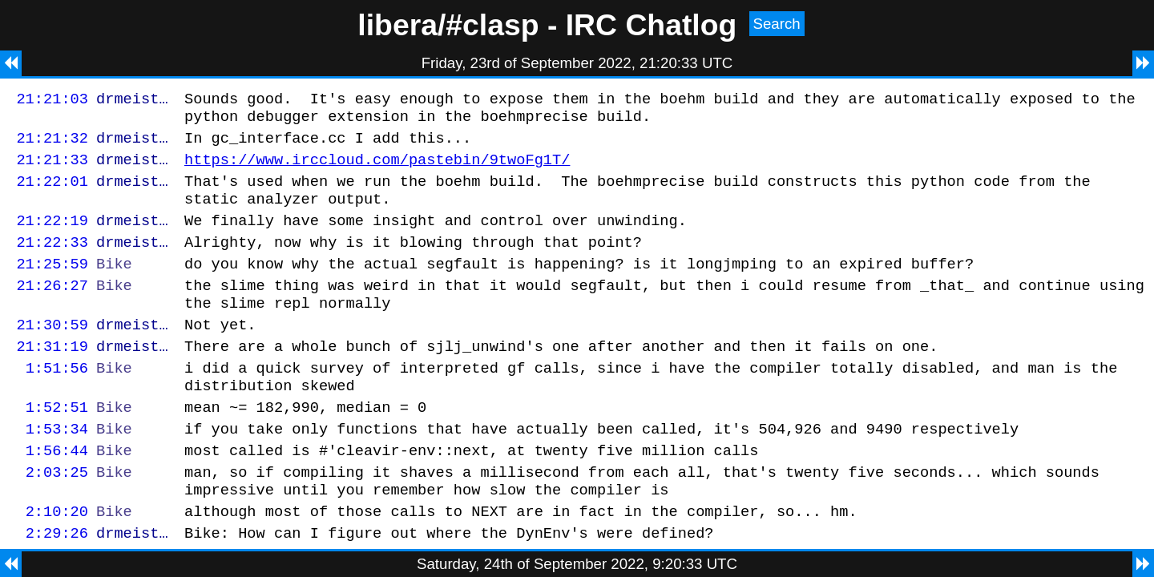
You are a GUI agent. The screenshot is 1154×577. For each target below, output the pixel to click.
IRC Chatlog (651, 25)
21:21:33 (52, 169)
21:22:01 (52, 193)
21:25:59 (52, 285)
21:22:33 (52, 261)
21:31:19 (52, 377)
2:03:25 (57, 517)
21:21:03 (52, 101)
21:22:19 (52, 237)
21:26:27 (52, 309)
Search (777, 23)
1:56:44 (57, 493)
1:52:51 (57, 445)
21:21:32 (52, 145)
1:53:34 (57, 469)
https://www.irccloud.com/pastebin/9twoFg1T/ (377, 169)
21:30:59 (52, 353)
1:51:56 (57, 401)
